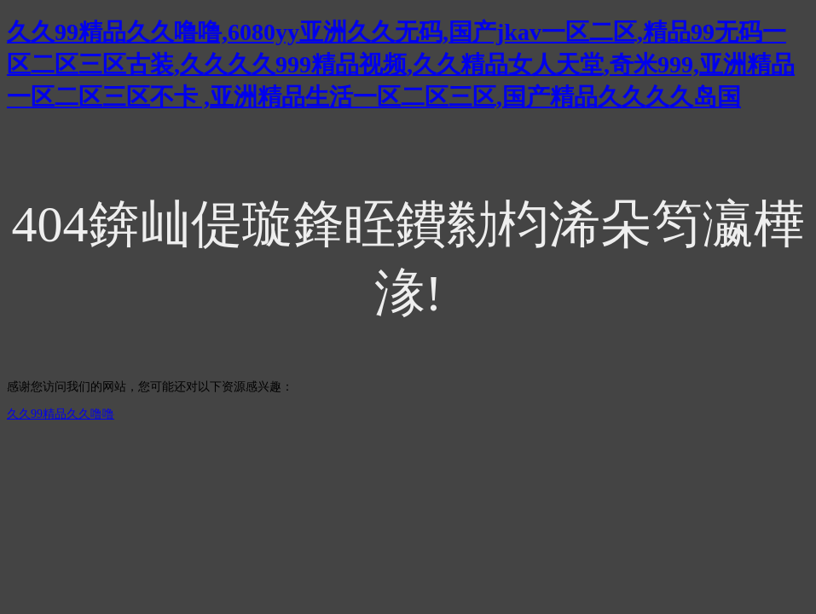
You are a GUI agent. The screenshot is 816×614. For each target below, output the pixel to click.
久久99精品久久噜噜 (60, 414)
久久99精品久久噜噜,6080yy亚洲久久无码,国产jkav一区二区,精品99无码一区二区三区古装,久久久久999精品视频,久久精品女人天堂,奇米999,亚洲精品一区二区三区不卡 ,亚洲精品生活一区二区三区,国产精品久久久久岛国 (401, 64)
